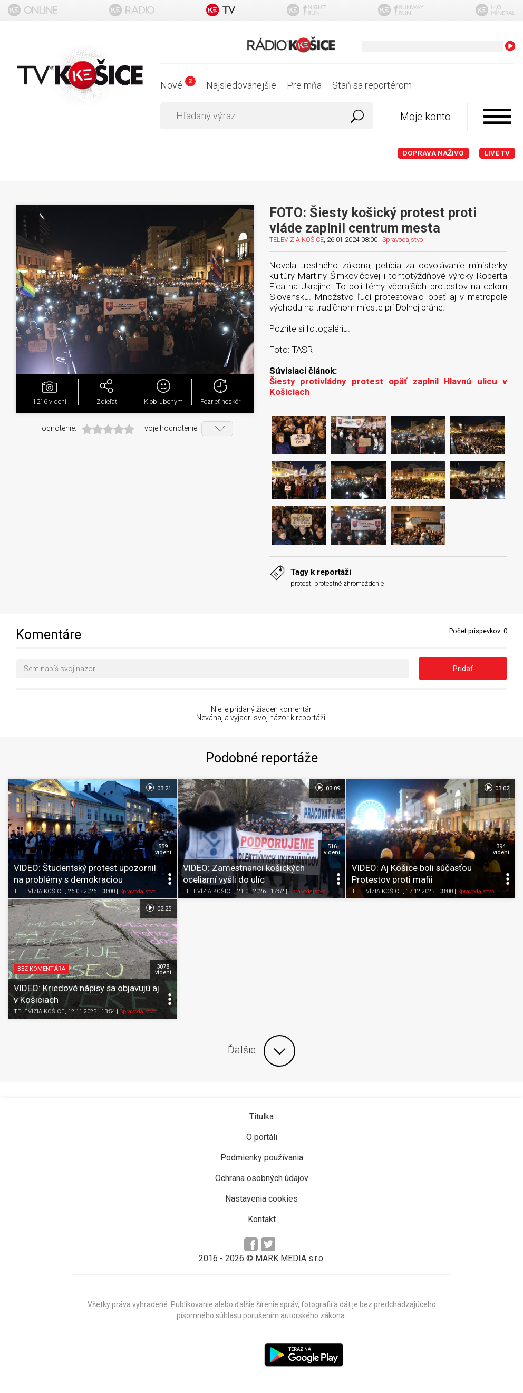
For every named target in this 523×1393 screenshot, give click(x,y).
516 (332, 849)
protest (300, 583)
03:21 (158, 787)
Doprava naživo (433, 153)
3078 (163, 969)
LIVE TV (497, 153)
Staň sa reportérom (372, 85)
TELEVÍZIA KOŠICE (296, 240)
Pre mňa (304, 85)
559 (163, 849)
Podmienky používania (261, 1158)
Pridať (463, 668)
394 (501, 849)
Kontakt (262, 1219)
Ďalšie (261, 1051)
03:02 (496, 787)
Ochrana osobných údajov (261, 1178)
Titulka (261, 1116)
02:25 (158, 908)
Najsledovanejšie (241, 85)
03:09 (327, 787)
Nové (178, 85)
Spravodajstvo (402, 240)
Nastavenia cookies (261, 1199)
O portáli (261, 1137)
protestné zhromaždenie (349, 583)
